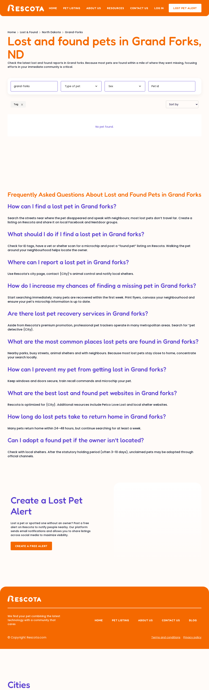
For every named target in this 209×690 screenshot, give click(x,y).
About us (93, 8)
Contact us (139, 8)
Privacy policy (192, 637)
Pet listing (71, 8)
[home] (26, 8)
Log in (159, 8)
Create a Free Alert (31, 546)
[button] (81, 86)
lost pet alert (185, 8)
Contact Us (171, 620)
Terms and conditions (165, 637)
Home (53, 8)
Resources (115, 8)
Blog (193, 620)
